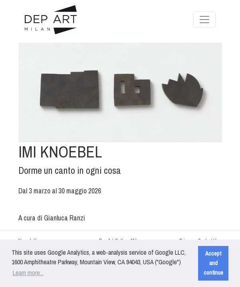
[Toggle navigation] (204, 20)
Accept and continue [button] (213, 263)
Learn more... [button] (28, 272)
